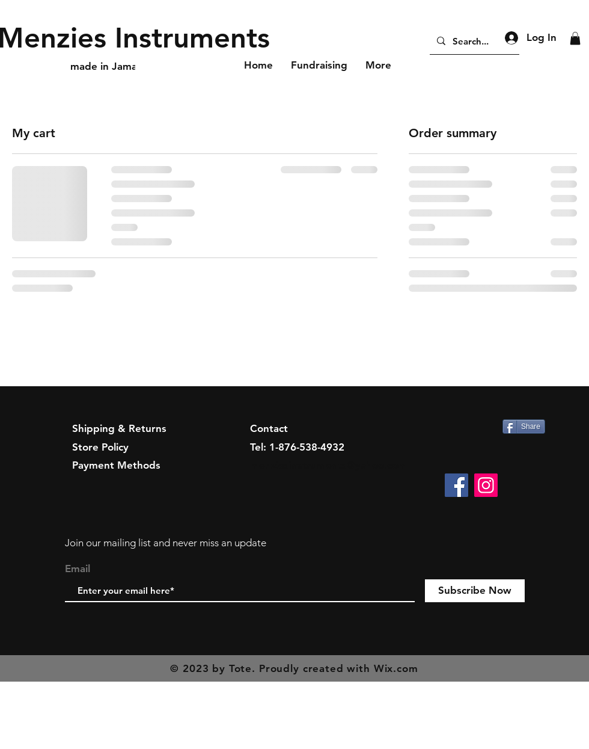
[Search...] (473, 41)
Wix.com (396, 668)
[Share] (523, 426)
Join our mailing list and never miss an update (165, 543)
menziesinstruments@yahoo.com (328, 465)
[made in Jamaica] (110, 67)
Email (77, 569)
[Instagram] (486, 485)
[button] (575, 38)
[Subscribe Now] (475, 590)
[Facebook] (456, 485)
